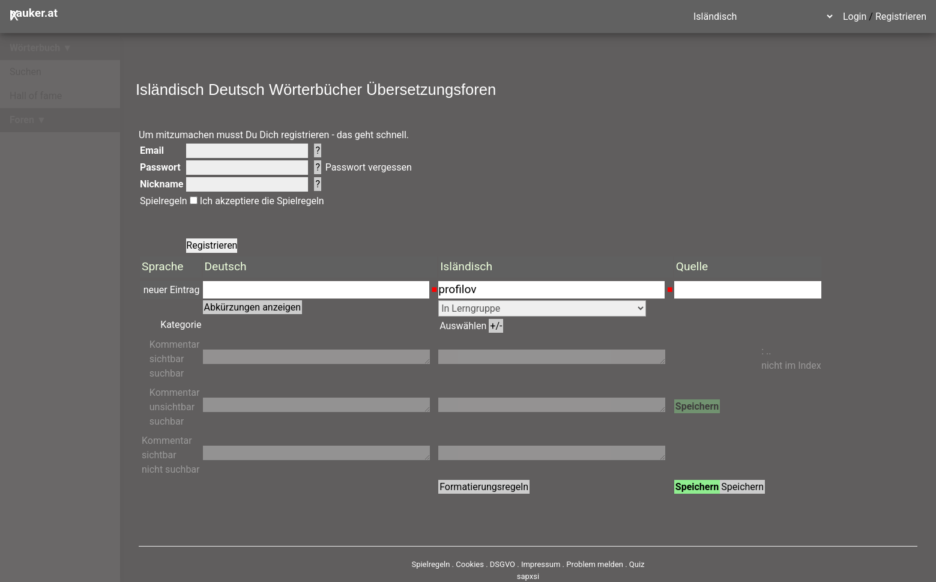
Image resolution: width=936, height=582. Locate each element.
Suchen (25, 71)
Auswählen (471, 326)
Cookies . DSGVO (485, 564)
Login (855, 16)
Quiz (637, 564)
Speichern (697, 406)
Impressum (540, 564)
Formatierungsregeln (483, 487)
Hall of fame (36, 96)
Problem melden (595, 564)
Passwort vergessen (368, 167)
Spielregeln (163, 201)
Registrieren (900, 16)
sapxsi (528, 576)
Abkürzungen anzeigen (252, 307)
